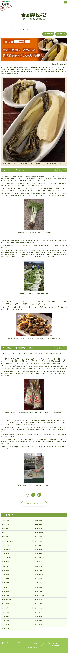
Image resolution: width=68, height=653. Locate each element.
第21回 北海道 (5, 562)
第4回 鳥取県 (38, 524)
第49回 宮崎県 (5, 620)
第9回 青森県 (5, 537)
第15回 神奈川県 (6, 549)
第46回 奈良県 (38, 612)
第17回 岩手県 (5, 553)
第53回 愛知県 (5, 629)
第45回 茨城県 (5, 612)
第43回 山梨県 (5, 608)
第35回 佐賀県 (5, 591)
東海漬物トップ (5, 29)
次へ (39, 495)
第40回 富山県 (38, 599)
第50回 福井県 (38, 620)
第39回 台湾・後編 (6, 599)
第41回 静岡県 (5, 604)
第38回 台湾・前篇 (39, 595)
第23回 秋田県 (5, 566)
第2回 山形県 (38, 520)
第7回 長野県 (5, 532)
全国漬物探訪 (15, 29)
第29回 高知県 (5, 578)
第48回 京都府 (38, 616)
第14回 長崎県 (38, 545)
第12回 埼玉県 (38, 541)
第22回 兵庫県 (38, 562)
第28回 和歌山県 (39, 574)
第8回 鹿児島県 (39, 532)
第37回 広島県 (5, 595)
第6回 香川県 (38, 528)
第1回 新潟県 (5, 520)
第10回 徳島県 (38, 537)
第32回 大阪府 (38, 583)
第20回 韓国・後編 (39, 557)
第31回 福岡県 (5, 583)
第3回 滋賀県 (5, 524)
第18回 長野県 (38, 553)
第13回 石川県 (5, 545)
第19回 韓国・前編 (6, 557)
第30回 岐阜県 (38, 578)
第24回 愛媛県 (38, 566)
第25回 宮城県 (5, 570)
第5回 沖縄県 (5, 528)
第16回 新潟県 (38, 549)
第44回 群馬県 (38, 608)
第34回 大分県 (38, 587)
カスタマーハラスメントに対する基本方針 (48, 645)
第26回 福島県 (38, 570)
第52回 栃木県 (38, 624)
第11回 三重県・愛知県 (7, 541)
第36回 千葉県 (38, 591)
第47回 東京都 (5, 616)
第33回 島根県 (5, 587)
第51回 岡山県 (5, 624)
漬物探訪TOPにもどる (34, 504)
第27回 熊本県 (5, 574)
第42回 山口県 (38, 604)
